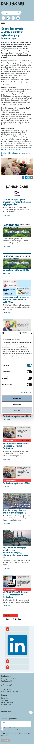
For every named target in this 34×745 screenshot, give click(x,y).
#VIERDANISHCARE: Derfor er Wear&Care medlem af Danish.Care (16, 594)
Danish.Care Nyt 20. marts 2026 (17, 416)
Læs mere (6, 215)
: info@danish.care (12, 691)
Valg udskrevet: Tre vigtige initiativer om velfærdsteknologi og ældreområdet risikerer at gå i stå (16, 552)
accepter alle (17, 398)
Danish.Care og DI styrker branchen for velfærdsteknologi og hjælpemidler (17, 202)
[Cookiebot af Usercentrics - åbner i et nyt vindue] (20, 333)
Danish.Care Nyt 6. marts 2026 (16, 483)
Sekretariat (5, 700)
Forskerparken (6, 704)
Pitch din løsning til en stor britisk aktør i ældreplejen (14, 511)
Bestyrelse (4, 698)
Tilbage (6, 615)
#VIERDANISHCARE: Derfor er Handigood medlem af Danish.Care (16, 446)
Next (20, 619)
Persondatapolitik (7, 702)
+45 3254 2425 (8, 689)
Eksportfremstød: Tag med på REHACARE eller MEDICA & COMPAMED (16, 299)
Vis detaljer (24, 392)
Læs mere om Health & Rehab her (16, 148)
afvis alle (17, 410)
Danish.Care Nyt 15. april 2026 (16, 269)
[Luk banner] (31, 333)
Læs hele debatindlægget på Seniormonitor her (15, 154)
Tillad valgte (17, 404)
